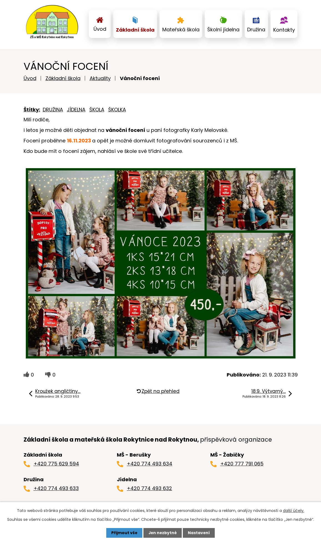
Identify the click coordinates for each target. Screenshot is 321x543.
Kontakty (284, 29)
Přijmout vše (124, 533)
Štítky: (32, 111)
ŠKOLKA (117, 111)
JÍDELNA (76, 111)
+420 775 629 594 (56, 465)
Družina (256, 29)
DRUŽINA (53, 111)
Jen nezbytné (162, 533)
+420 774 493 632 (149, 490)
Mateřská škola (180, 29)
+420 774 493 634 (149, 465)
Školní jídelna (223, 29)
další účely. (293, 510)
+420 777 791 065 (242, 465)
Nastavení (199, 533)
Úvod (99, 28)
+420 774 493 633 (56, 490)
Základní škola (135, 29)
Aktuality (100, 80)
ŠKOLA (96, 111)
